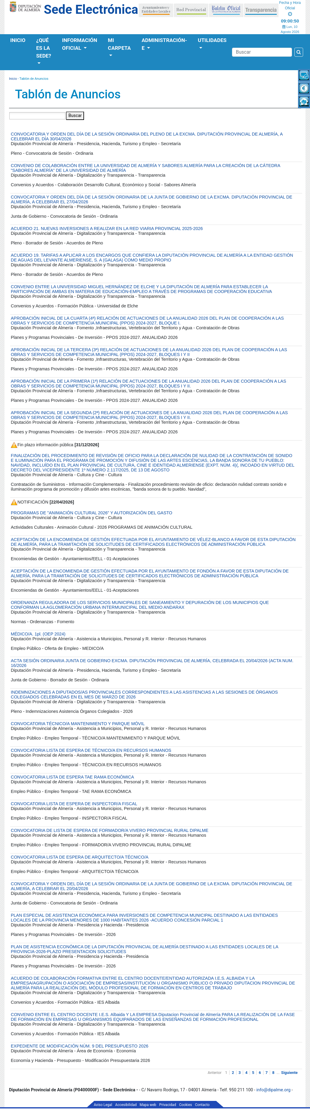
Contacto (202, 1105)
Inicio (18, 40)
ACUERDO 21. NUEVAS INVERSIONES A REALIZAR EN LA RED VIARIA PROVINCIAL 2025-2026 (107, 228)
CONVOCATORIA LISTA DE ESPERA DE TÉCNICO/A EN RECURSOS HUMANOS (91, 750)
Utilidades (212, 40)
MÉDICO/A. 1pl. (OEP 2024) (38, 634)
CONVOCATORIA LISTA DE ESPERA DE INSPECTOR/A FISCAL (74, 803)
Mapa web (148, 1105)
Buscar (75, 115)
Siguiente (289, 1072)
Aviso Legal (103, 1105)
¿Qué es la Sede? (43, 48)
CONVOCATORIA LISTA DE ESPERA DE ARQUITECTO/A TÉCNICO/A (79, 857)
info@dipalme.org (273, 1090)
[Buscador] (262, 52)
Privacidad (167, 1105)
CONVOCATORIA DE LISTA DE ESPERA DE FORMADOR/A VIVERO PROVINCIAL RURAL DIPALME (109, 830)
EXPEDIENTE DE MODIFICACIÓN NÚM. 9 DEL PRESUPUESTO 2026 (79, 1046)
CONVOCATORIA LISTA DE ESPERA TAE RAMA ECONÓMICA (72, 777)
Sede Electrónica (91, 9)
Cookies (185, 1105)
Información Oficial (79, 44)
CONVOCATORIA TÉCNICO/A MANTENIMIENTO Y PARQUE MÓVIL (78, 723)
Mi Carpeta (119, 44)
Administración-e (164, 44)
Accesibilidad (126, 1105)
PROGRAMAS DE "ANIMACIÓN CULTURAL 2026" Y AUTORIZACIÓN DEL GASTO (91, 512)
